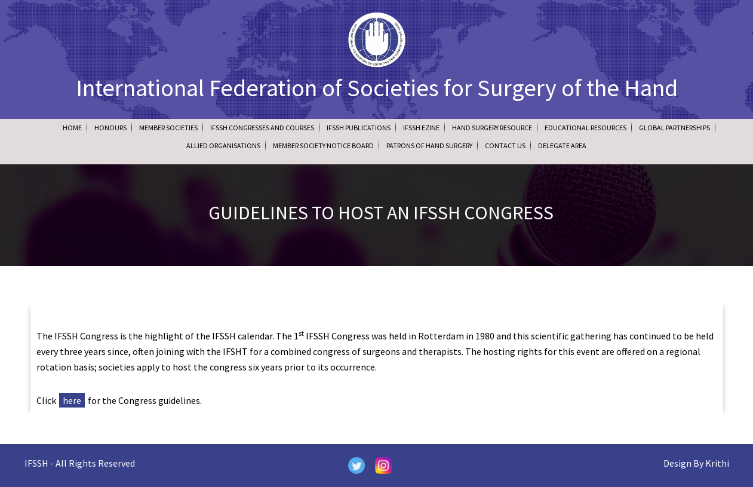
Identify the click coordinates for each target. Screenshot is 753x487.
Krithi (717, 463)
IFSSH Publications (359, 127)
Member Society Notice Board (323, 145)
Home (72, 127)
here (72, 400)
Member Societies (168, 127)
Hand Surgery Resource (492, 127)
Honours (110, 127)
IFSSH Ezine (421, 127)
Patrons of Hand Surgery (429, 145)
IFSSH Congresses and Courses (262, 127)
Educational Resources (585, 127)
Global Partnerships (674, 127)
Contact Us (505, 145)
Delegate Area (562, 145)
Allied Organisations (223, 145)
